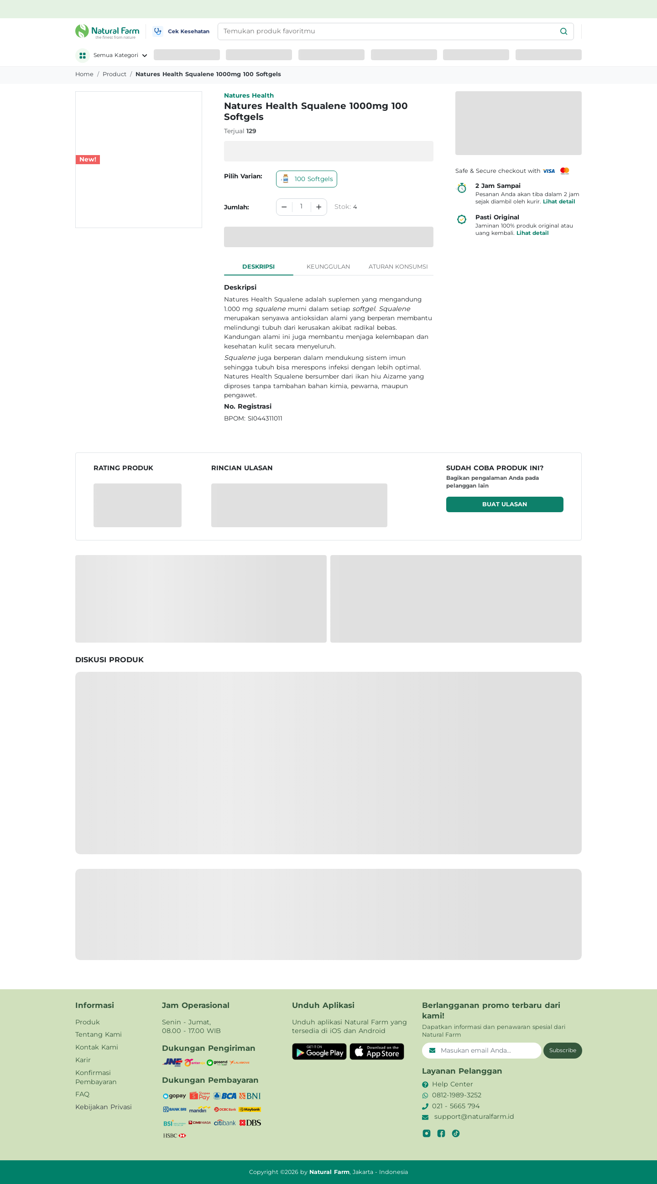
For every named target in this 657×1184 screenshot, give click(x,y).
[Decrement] (284, 207)
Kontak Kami (96, 1047)
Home (84, 74)
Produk (87, 1022)
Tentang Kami (98, 1034)
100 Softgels (306, 178)
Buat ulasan (504, 504)
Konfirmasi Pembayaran (96, 1077)
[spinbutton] (301, 207)
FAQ (82, 1094)
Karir (83, 1060)
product (114, 74)
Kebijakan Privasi (103, 1107)
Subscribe (562, 1050)
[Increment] (319, 207)
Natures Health (249, 95)
